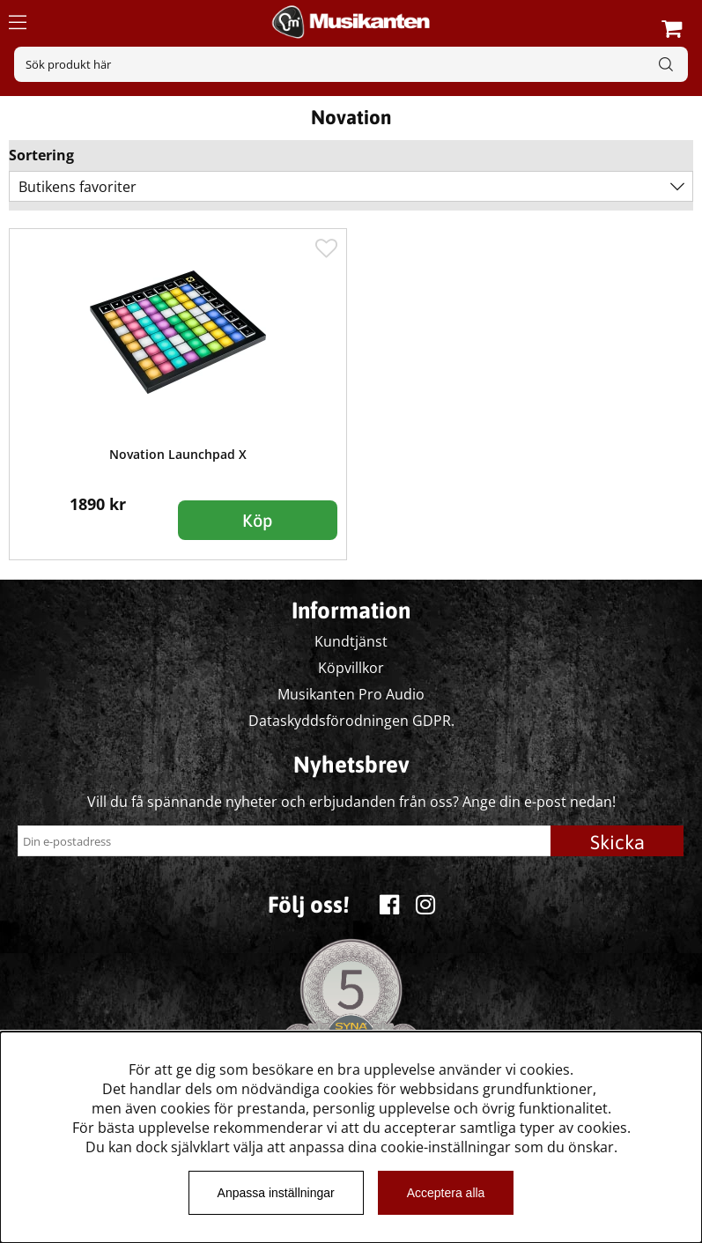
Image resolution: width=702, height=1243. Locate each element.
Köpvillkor (351, 667)
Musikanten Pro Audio (351, 694)
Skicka (617, 842)
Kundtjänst (351, 641)
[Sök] (351, 64)
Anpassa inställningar (276, 1193)
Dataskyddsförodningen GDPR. (351, 720)
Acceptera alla (446, 1193)
